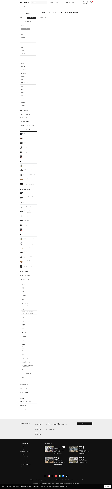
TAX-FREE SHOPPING (25, 464)
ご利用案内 (23, 446)
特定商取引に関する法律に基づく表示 (64, 479)
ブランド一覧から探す (25, 275)
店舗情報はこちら (58, 453)
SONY (28, 292)
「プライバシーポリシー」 (54, 486)
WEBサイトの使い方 (25, 451)
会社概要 (31, 479)
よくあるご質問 (24, 461)
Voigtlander (28, 337)
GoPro (28, 378)
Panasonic (28, 308)
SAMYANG (28, 345)
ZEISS (28, 341)
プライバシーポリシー (48, 479)
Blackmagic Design (28, 362)
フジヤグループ (79, 479)
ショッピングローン (25, 459)
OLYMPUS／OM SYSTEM (28, 312)
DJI (28, 358)
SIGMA (28, 316)
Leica (28, 300)
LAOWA (28, 349)
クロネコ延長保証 (24, 456)
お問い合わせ (84, 423)
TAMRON (28, 333)
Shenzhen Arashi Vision (28, 374)
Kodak (28, 329)
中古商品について (24, 454)
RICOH (28, 325)
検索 (32, 17)
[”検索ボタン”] (45, 2)
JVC (28, 370)
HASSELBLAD (28, 304)
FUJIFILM (28, 296)
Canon (28, 284)
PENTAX (28, 321)
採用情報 (38, 479)
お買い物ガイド (24, 449)
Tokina (28, 353)
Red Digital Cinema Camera (28, 366)
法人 (77, 2)
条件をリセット (23, 17)
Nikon (28, 288)
